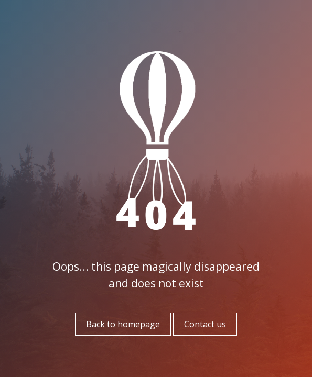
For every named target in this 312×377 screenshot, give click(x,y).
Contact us (205, 324)
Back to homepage (123, 324)
